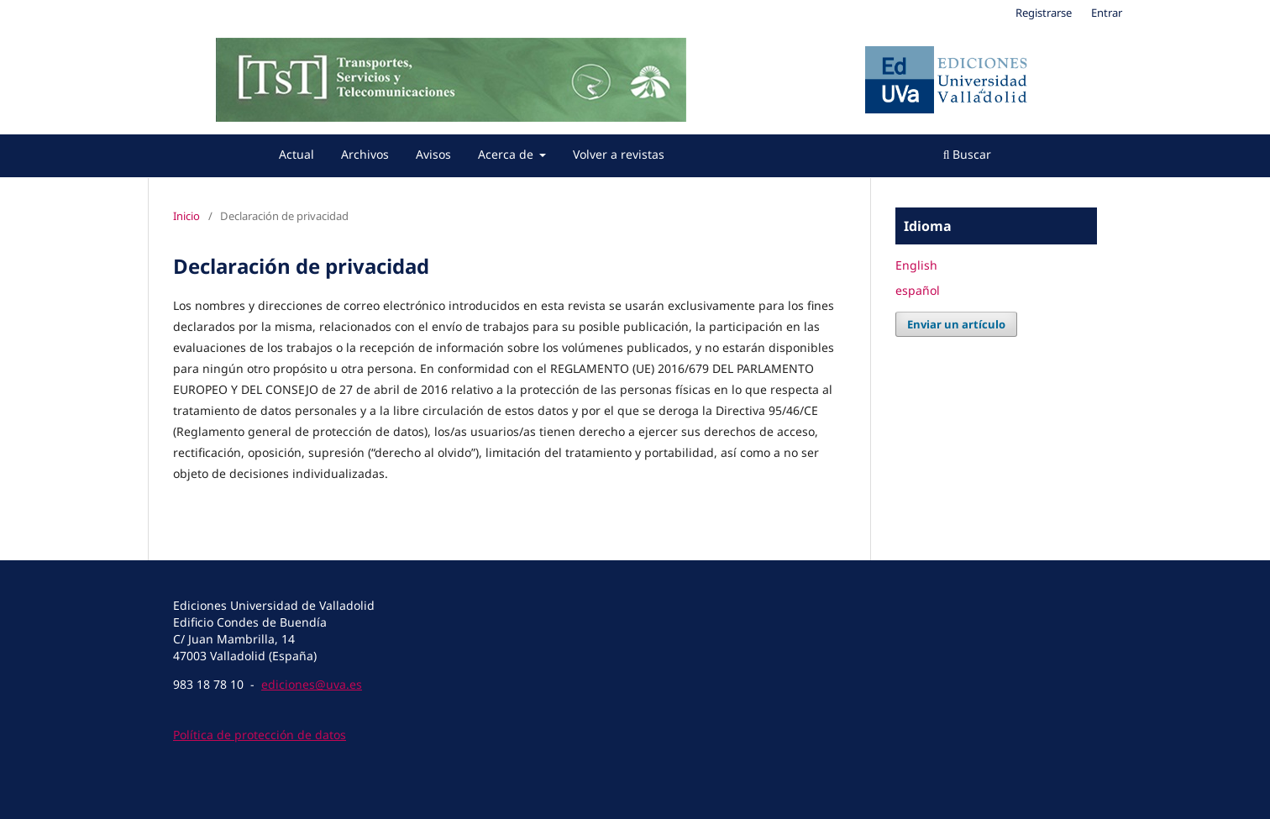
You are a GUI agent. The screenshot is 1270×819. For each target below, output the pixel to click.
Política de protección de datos (259, 735)
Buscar (967, 154)
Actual (296, 154)
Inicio (186, 215)
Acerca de (507, 154)
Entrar (1106, 12)
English (916, 265)
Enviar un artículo (956, 324)
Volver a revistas (618, 154)
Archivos (365, 154)
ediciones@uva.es (311, 684)
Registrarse (1043, 12)
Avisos (433, 154)
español (917, 290)
